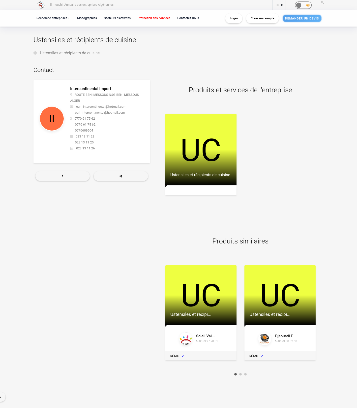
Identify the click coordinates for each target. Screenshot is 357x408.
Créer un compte (262, 18)
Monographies (87, 18)
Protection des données (154, 18)
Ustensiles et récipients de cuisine (70, 53)
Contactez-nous (188, 18)
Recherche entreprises (51, 18)
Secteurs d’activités (117, 18)
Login (234, 18)
